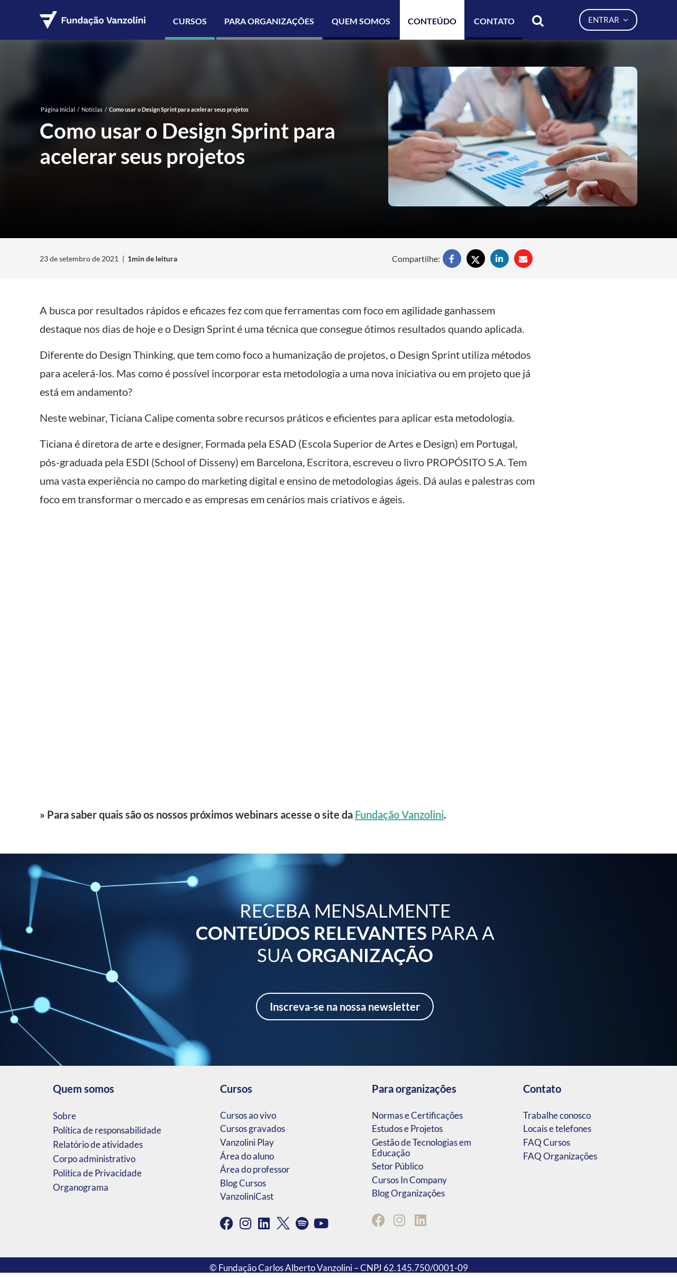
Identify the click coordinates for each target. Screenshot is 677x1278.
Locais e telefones (557, 1128)
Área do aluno (247, 1156)
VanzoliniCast (246, 1196)
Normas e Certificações (417, 1115)
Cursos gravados (252, 1128)
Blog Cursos (243, 1183)
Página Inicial (58, 109)
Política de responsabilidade (107, 1130)
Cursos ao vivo (248, 1115)
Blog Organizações (408, 1193)
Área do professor (255, 1169)
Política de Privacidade (97, 1173)
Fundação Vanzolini (399, 814)
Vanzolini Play (247, 1142)
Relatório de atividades (98, 1144)
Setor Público (397, 1166)
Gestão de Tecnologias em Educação (421, 1147)
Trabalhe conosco (557, 1115)
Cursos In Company (409, 1179)
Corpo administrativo (94, 1158)
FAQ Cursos (546, 1142)
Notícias (92, 109)
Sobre (64, 1115)
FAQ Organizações (560, 1156)
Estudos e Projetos (407, 1128)
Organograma (80, 1187)
